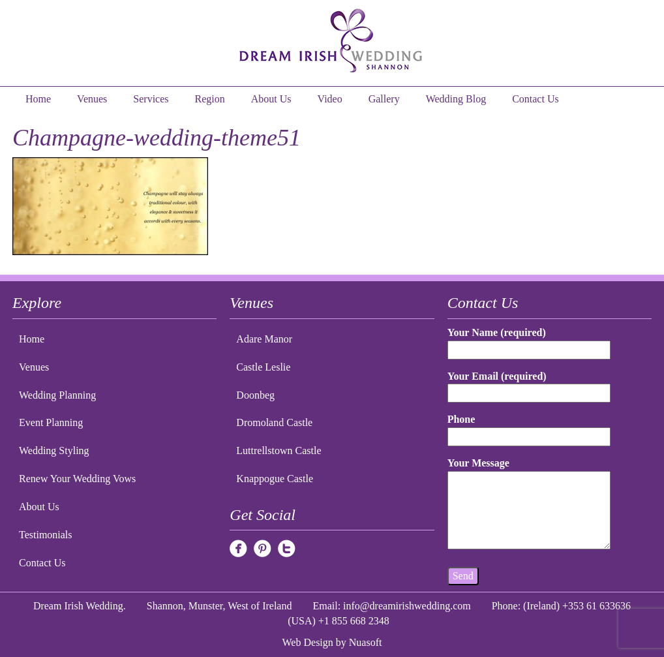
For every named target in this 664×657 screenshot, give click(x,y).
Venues (92, 98)
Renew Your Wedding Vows (77, 478)
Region (210, 98)
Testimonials (45, 534)
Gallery (384, 98)
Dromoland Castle (274, 422)
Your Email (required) (529, 385)
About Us (271, 98)
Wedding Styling (54, 450)
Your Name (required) (529, 341)
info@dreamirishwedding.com (407, 605)
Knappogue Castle (274, 478)
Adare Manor (264, 338)
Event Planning (51, 422)
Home (38, 98)
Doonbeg (255, 395)
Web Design (307, 642)
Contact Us (535, 98)
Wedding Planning (57, 395)
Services (150, 98)
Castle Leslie (263, 367)
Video (330, 98)
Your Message (529, 504)
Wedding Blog (456, 98)
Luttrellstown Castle (278, 450)
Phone (529, 428)
